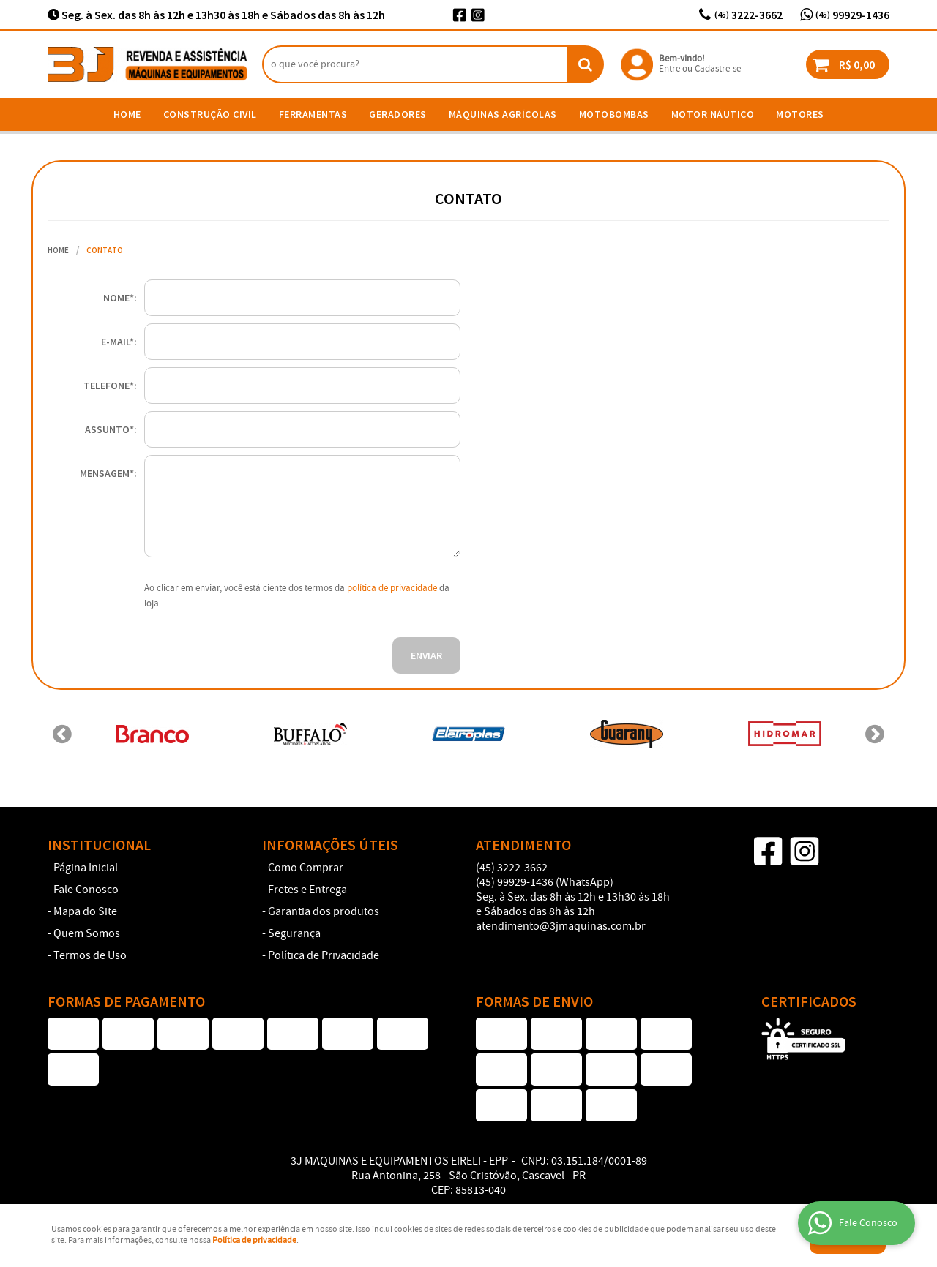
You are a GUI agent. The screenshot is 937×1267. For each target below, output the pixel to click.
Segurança (294, 934)
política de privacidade (392, 588)
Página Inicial (85, 868)
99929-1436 (852, 14)
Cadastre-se (718, 69)
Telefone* (108, 385)
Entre (669, 69)
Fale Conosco (86, 890)
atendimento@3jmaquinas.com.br (561, 926)
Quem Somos (86, 934)
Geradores (398, 114)
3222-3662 (748, 14)
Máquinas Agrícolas (503, 114)
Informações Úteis (330, 845)
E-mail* (117, 341)
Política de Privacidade (323, 956)
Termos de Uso (90, 956)
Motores (800, 114)
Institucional (99, 845)
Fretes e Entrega (307, 890)
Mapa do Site (85, 912)
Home (127, 114)
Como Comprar (305, 868)
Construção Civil (210, 114)
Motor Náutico (713, 114)
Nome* (118, 297)
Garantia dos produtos (323, 912)
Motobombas (614, 114)
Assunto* (109, 429)
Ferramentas (313, 114)
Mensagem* (107, 473)
